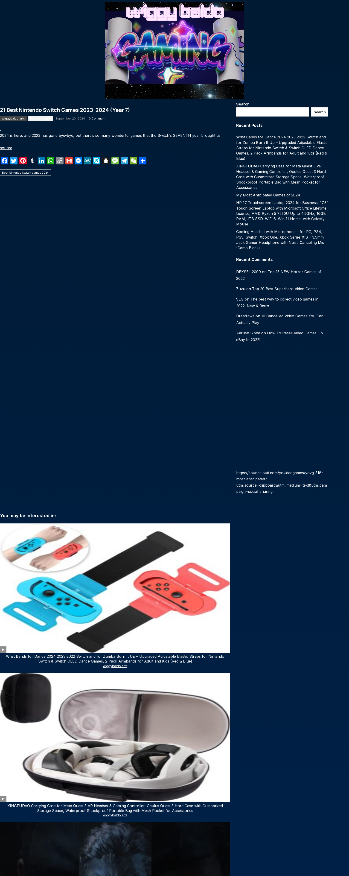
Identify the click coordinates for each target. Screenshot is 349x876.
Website (7, 744)
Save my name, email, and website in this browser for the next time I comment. (65, 764)
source (6, 300)
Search (243, 104)
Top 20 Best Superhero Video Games (284, 288)
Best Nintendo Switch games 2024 (25, 324)
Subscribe (87, 862)
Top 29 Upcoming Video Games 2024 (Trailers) (244, 626)
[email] (86, 848)
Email (91, 724)
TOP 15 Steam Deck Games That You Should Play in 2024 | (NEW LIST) (34, 626)
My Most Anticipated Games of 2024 (268, 195)
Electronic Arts (40, 270)
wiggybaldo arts (13, 270)
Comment (9, 671)
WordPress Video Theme (187, 800)
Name (6, 724)
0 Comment (97, 270)
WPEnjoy (215, 800)
